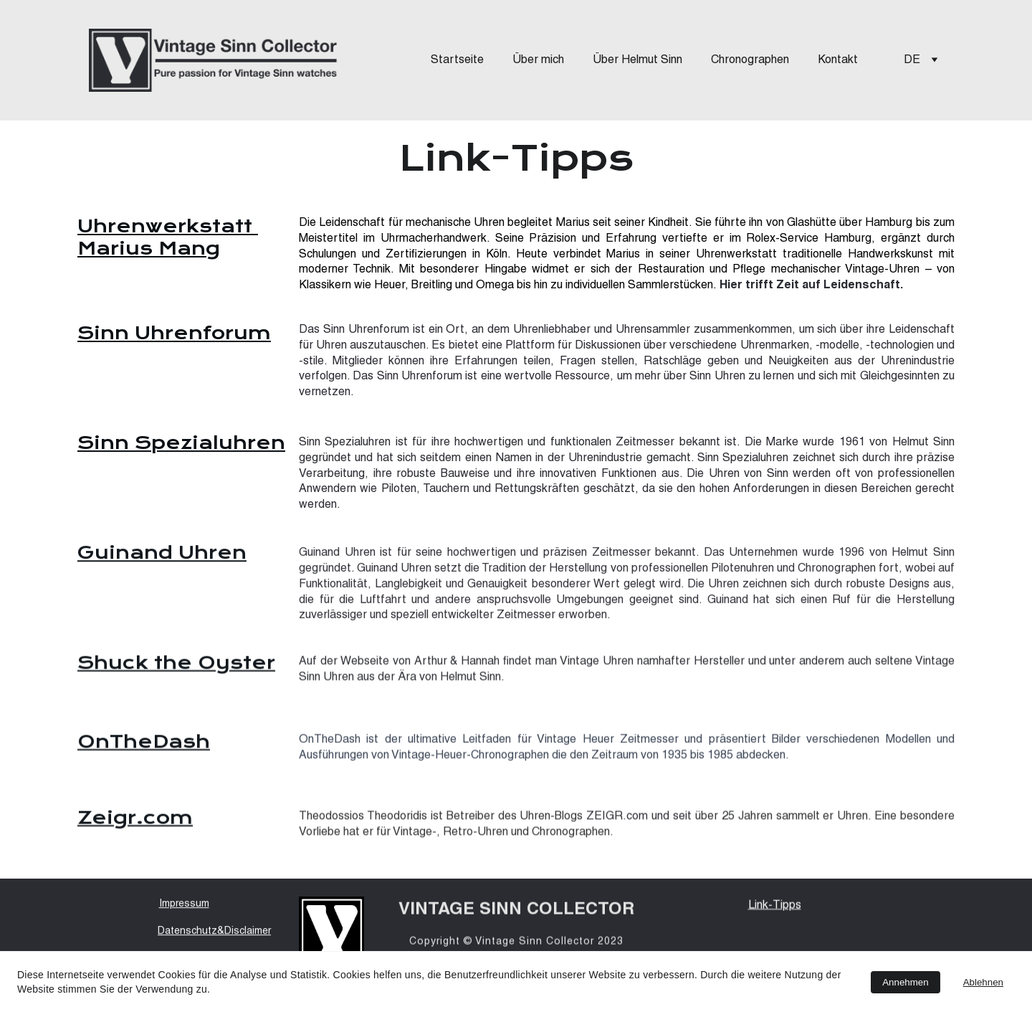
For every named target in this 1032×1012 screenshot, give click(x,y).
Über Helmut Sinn (637, 60)
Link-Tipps (774, 907)
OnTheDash (143, 743)
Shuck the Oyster (176, 664)
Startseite (457, 60)
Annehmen (905, 982)
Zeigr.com (135, 819)
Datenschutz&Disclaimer (214, 932)
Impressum (184, 905)
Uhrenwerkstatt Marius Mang (167, 237)
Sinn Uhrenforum (174, 333)
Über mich (538, 60)
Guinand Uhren (162, 554)
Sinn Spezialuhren (181, 442)
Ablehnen (983, 982)
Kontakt (838, 60)
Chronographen (750, 60)
